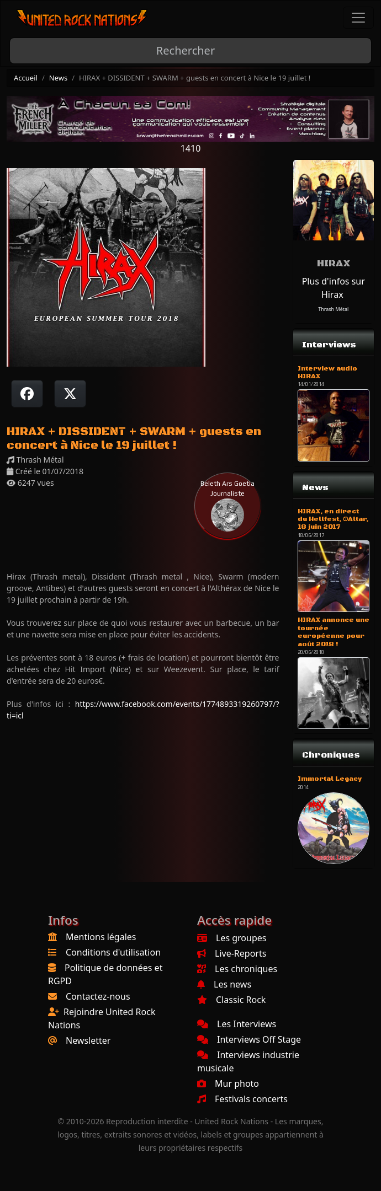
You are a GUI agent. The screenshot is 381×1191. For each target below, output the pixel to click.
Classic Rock (231, 1000)
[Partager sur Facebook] (27, 393)
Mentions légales (101, 937)
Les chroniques (237, 969)
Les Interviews (236, 1024)
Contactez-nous (98, 996)
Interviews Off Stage (249, 1039)
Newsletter (88, 1040)
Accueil (26, 78)
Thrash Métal (333, 309)
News (58, 78)
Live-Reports (231, 953)
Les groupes (231, 938)
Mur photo (228, 1083)
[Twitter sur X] (70, 393)
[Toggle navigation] (358, 18)
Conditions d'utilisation (113, 952)
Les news (224, 984)
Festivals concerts (242, 1099)
